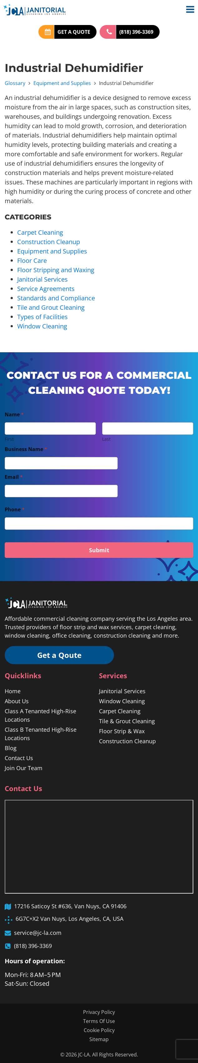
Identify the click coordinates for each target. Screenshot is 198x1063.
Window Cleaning (42, 326)
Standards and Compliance (56, 298)
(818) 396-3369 (136, 31)
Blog (11, 748)
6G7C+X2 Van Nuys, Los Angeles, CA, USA (69, 918)
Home (13, 691)
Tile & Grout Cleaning (127, 721)
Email (14, 477)
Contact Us (19, 758)
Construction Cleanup (48, 242)
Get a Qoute (59, 655)
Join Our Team (23, 768)
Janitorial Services (42, 279)
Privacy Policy (99, 1012)
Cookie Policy (99, 1030)
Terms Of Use (99, 1021)
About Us (17, 701)
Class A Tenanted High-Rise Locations (40, 715)
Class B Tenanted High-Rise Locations (41, 734)
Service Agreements (46, 288)
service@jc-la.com (38, 932)
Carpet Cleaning (40, 232)
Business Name (26, 449)
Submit (99, 550)
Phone (15, 510)
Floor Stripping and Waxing (55, 270)
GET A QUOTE (73, 31)
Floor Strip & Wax (122, 731)
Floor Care (32, 260)
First (9, 439)
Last (106, 439)
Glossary (15, 83)
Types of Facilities (42, 317)
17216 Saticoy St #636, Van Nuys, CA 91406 (70, 906)
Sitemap (99, 1039)
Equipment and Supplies (62, 83)
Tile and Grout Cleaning (51, 307)
